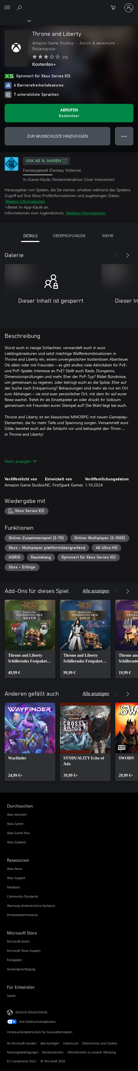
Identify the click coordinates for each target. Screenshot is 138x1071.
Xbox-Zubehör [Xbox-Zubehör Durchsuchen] (16, 842)
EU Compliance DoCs (22, 1061)
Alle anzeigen (96, 590)
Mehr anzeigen (21, 461)
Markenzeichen (52, 1052)
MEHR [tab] (107, 235)
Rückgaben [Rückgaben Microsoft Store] (14, 960)
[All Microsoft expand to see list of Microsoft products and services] (7, 8)
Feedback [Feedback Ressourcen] (13, 887)
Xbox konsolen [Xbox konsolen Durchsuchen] (17, 814)
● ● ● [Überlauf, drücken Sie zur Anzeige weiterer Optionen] (124, 136)
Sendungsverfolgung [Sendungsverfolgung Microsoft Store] (21, 969)
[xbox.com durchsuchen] (20, 7)
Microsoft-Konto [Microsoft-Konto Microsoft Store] (18, 941)
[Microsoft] (69, 4)
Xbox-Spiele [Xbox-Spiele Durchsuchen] (15, 823)
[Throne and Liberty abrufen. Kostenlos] (69, 113)
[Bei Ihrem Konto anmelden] (129, 8)
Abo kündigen (49, 1043)
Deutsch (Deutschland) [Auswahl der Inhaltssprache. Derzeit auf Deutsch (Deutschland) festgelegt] (31, 1012)
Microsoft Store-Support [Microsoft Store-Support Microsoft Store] (24, 950)
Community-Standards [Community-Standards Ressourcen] (22, 896)
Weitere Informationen (25, 201)
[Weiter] (127, 255)
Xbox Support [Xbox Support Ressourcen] (16, 878)
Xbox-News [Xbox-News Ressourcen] (14, 868)
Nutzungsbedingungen (22, 1052)
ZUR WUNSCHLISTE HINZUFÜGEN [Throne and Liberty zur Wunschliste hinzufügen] (57, 136)
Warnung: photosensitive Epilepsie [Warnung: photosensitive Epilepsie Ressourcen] (31, 905)
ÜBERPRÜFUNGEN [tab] (69, 235)
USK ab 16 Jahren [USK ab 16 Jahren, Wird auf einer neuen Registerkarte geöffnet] (46, 161)
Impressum (70, 1043)
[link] (30, 639)
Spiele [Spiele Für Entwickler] (11, 995)
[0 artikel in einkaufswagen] (115, 8)
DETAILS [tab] (30, 235)
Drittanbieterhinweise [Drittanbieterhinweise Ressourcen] (22, 915)
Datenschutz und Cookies (100, 1043)
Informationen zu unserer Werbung (91, 1052)
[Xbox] (15, 20)
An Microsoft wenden (22, 1043)
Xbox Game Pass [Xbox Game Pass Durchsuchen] (18, 833)
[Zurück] (116, 255)
